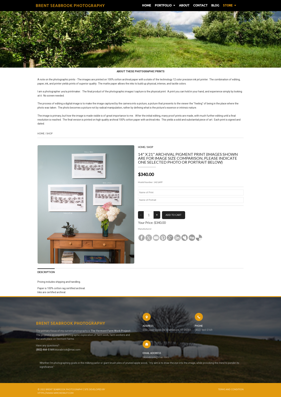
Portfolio (165, 5)
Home (146, 5)
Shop (49, 134)
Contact (200, 5)
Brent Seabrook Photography (166, 229)
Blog (215, 5)
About (184, 5)
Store (229, 5)
